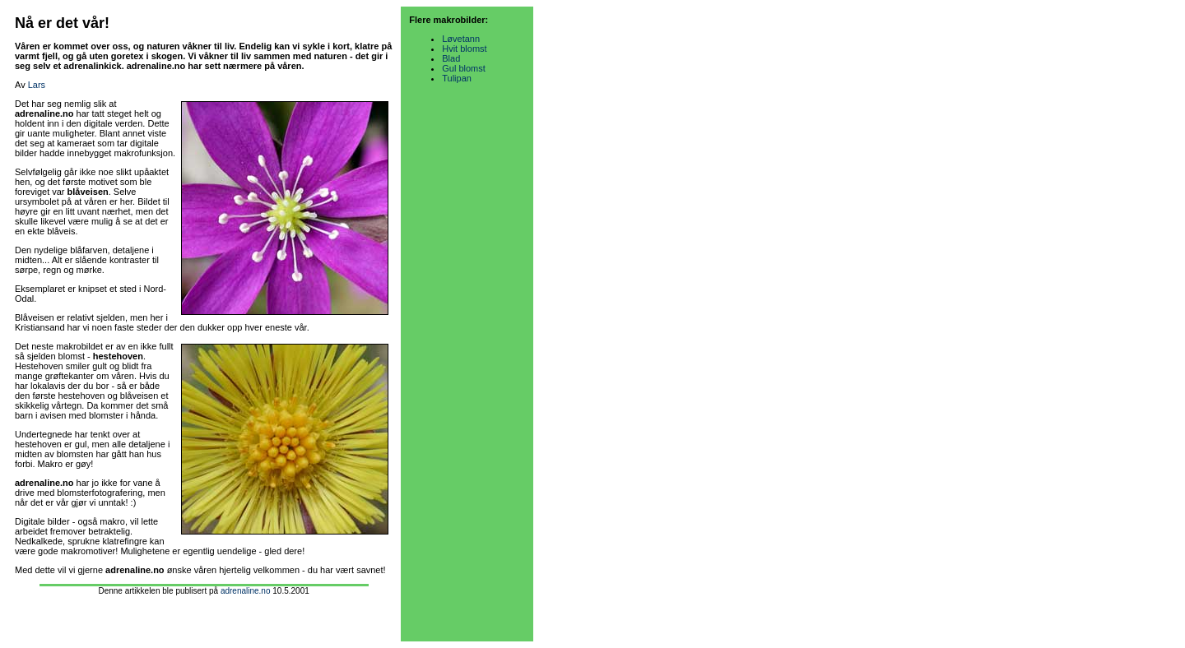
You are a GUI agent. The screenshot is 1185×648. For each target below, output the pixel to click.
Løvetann (461, 39)
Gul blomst (464, 68)
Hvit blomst (464, 48)
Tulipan (457, 78)
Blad (451, 58)
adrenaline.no (246, 590)
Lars (36, 85)
